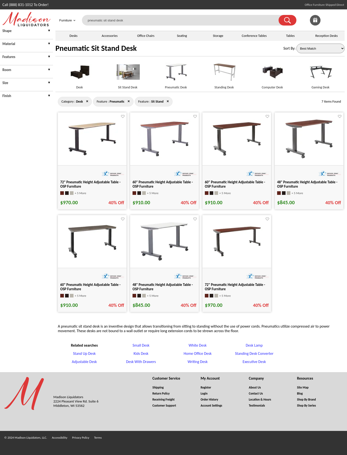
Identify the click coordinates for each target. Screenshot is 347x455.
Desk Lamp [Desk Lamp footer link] (254, 345)
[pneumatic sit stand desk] (183, 20)
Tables (290, 36)
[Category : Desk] (79, 101)
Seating (182, 36)
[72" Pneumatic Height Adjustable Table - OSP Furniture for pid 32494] (236, 257)
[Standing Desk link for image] (224, 74)
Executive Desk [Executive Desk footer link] (254, 361)
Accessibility (59, 437)
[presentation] (26, 31)
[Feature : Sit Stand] (157, 101)
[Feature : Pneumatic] (117, 101)
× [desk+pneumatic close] (168, 101)
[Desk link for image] (79, 74)
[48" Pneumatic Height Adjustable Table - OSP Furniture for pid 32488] (309, 159)
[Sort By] (320, 48)
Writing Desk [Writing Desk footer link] (198, 361)
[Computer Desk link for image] (272, 74)
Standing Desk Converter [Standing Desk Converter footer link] (254, 353)
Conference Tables (254, 36)
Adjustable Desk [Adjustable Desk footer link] (84, 361)
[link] (339, 20)
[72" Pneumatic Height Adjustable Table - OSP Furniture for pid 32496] (92, 156)
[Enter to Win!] (315, 24)
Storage (218, 36)
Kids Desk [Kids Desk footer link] (140, 353)
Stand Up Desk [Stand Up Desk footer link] (84, 353)
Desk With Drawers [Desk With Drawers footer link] (141, 361)
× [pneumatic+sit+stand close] (87, 101)
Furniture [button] (67, 21)
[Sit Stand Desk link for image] (128, 74)
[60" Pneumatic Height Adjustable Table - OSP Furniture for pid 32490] (164, 157)
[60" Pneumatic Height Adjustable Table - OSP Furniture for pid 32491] (236, 157)
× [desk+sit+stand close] (129, 101)
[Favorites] (327, 24)
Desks (74, 36)
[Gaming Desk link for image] (320, 74)
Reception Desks (326, 36)
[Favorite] (123, 116)
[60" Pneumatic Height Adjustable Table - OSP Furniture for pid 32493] (92, 259)
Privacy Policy (80, 437)
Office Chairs (145, 36)
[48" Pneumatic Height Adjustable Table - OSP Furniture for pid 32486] (164, 261)
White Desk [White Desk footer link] (198, 345)
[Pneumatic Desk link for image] (176, 74)
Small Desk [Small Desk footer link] (141, 345)
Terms (98, 437)
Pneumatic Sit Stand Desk (96, 48)
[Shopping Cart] (339, 20)
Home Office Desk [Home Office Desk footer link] (198, 353)
